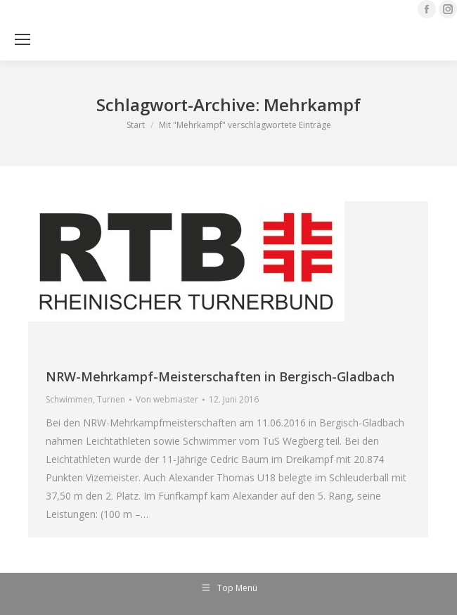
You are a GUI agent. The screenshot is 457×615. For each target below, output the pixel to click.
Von (167, 399)
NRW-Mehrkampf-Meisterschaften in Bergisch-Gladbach (220, 376)
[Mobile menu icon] (22, 39)
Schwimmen (69, 399)
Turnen (111, 399)
